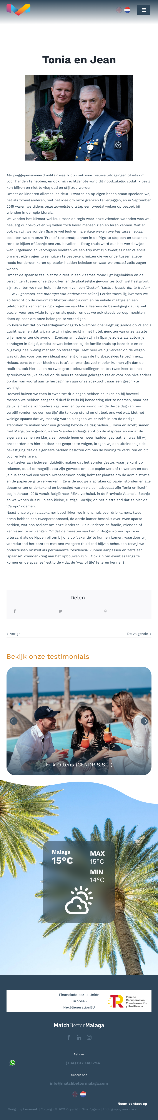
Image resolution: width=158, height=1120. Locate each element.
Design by (22, 1109)
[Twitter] (60, 611)
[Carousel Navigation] (79, 721)
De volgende (137, 634)
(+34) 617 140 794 (83, 1063)
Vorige (15, 634)
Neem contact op (132, 1104)
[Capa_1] (48, 10)
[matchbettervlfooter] (79, 1025)
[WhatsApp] (105, 611)
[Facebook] (15, 611)
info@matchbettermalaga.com (79, 1083)
